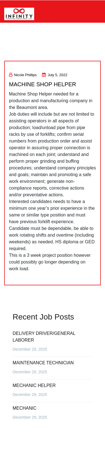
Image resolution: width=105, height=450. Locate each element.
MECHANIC (24, 408)
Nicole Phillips (23, 75)
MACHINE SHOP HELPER (42, 84)
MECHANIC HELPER (34, 385)
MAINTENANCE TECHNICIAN (43, 362)
